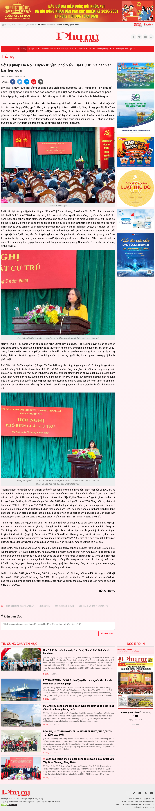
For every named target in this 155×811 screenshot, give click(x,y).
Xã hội (37, 49)
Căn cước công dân (64, 606)
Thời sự (23, 49)
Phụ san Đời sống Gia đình (119, 49)
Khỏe (71, 49)
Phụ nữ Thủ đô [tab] (125, 649)
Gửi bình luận (107, 633)
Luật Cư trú (44, 606)
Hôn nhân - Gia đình (49, 49)
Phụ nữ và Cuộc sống (100, 49)
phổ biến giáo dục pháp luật (20, 606)
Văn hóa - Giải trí (85, 49)
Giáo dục (64, 49)
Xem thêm (135, 729)
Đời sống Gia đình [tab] (129, 651)
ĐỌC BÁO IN (136, 643)
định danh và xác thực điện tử (93, 606)
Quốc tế (132, 49)
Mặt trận (31, 49)
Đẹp (76, 49)
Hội (58, 49)
